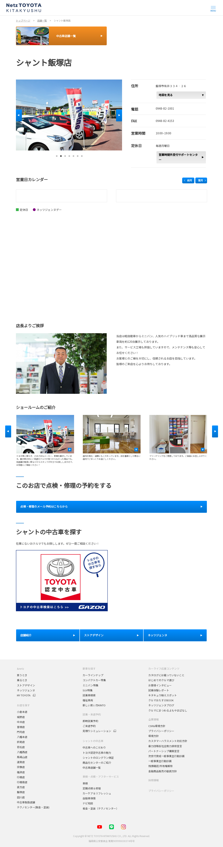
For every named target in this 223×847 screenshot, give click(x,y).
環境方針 (153, 736)
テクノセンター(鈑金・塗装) (33, 807)
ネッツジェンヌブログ (161, 705)
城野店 (21, 717)
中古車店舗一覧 (92, 767)
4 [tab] (69, 155)
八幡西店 (22, 752)
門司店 (21, 732)
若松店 (21, 747)
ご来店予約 (89, 726)
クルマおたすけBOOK (161, 700)
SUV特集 (88, 690)
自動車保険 (89, 798)
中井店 (21, 722)
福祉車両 (88, 700)
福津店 (21, 772)
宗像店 (21, 767)
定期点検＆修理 (92, 788)
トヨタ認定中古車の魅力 (97, 753)
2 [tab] (61, 155)
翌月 (200, 180)
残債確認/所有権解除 (160, 766)
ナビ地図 (88, 803)
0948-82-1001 (165, 108)
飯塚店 (21, 792)
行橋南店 (22, 782)
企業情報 (153, 719)
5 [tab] (73, 155)
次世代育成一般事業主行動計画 (166, 756)
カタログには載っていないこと (166, 675)
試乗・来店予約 (92, 714)
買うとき (22, 675)
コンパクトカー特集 (94, 680)
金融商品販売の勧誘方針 (162, 771)
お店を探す (23, 705)
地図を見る (166, 95)
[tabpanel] (69, 115)
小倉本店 (22, 712)
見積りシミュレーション (97, 731)
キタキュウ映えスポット (162, 695)
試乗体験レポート (158, 690)
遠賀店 (21, 762)
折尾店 (21, 742)
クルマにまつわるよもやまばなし (167, 710)
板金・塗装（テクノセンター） (101, 808)
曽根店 (21, 727)
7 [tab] (82, 155)
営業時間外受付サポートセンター (178, 157)
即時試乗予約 (90, 721)
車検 (85, 783)
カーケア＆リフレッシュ (97, 793)
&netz (20, 668)
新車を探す (89, 668)
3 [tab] (65, 155)
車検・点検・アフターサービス (101, 776)
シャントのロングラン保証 (98, 758)
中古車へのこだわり (94, 747)
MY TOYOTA (23, 695)
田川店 (21, 797)
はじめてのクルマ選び (161, 680)
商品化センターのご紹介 (97, 762)
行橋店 (21, 777)
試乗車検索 (89, 695)
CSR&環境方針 (156, 726)
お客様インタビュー (160, 685)
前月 (189, 180)
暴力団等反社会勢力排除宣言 (165, 746)
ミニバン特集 (90, 685)
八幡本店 (22, 737)
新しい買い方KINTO (94, 705)
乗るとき (22, 680)
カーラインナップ (93, 675)
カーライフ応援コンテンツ (163, 668)
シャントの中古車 (93, 741)
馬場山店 (22, 757)
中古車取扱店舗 (26, 802)
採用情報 (153, 780)
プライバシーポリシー (161, 731)
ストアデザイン (26, 685)
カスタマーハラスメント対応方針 (167, 741)
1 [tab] (57, 155)
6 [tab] (78, 155)
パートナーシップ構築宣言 (163, 751)
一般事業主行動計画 (160, 761)
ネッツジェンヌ (26, 690)
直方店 (21, 787)
